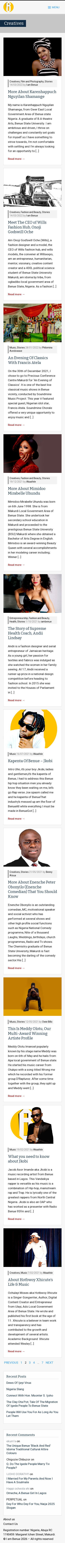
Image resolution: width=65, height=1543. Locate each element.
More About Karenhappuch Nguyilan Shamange (32, 94)
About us (9, 1519)
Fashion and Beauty (31, 212)
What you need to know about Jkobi (28, 1159)
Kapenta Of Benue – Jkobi (30, 761)
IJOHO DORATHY (17, 1474)
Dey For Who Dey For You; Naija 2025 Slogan (30, 1506)
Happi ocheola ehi (17, 1488)
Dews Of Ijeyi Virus (18, 1383)
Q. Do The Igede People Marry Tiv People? (28, 1466)
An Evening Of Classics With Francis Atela (28, 360)
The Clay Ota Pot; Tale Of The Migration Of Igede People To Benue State (32, 1404)
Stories (49, 81)
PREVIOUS (11, 1363)
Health (13, 621)
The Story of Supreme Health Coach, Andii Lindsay (27, 633)
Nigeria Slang (15, 1389)
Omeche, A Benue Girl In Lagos (26, 1493)
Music (13, 347)
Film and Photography (32, 81)
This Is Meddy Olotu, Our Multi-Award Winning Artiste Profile (29, 1033)
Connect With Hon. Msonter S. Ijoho (29, 1396)
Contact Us (10, 1524)
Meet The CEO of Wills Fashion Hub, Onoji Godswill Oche (27, 227)
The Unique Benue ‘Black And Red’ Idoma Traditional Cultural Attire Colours (28, 1449)
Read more (16, 159)
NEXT (49, 1363)
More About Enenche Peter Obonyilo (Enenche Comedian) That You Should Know (32, 889)
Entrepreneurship (19, 618)
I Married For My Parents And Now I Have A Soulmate (29, 1480)
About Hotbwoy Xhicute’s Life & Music (30, 1282)
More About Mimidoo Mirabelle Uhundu (26, 491)
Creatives (15, 81)
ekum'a (11, 1441)
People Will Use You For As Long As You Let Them (32, 1414)
